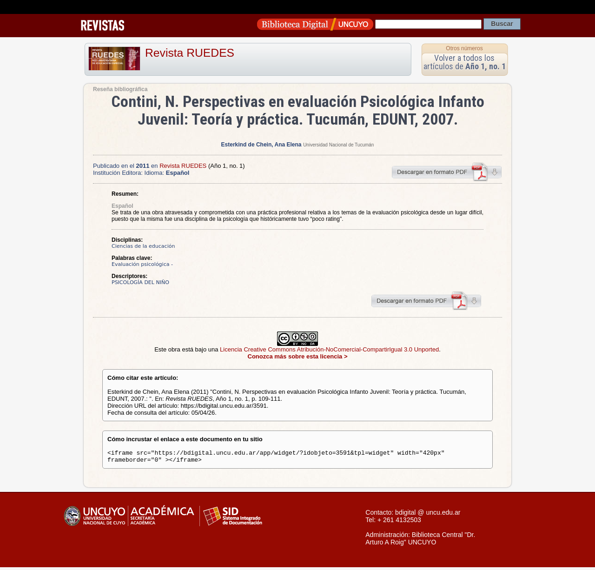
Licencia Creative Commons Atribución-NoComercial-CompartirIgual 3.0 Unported (329, 349)
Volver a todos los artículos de (464, 62)
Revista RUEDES (189, 52)
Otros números (464, 48)
